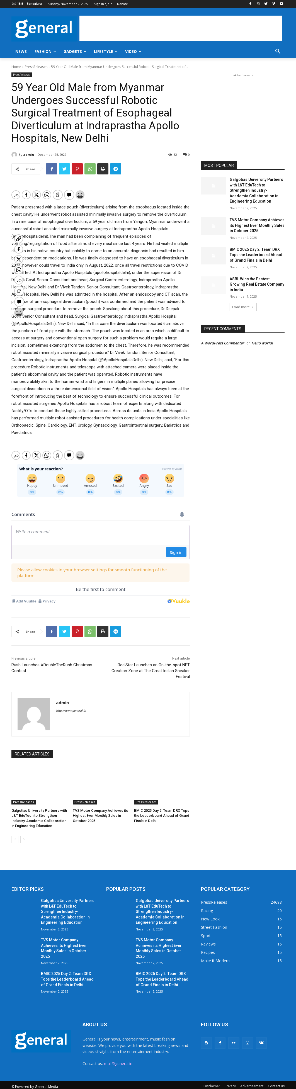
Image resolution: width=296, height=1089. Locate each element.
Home (16, 66)
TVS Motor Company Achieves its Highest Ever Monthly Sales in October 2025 (100, 810)
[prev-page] (14, 833)
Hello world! (262, 343)
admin (28, 154)
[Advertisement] (180, 28)
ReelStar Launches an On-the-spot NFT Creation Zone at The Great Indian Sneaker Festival (150, 665)
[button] (278, 51)
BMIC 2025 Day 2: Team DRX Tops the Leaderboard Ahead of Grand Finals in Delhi (161, 810)
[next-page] (23, 833)
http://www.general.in (71, 705)
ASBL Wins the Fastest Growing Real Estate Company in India (257, 284)
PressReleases (36, 66)
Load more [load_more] (243, 307)
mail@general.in (118, 1058)
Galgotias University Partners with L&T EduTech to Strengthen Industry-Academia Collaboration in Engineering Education (256, 190)
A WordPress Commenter (222, 343)
